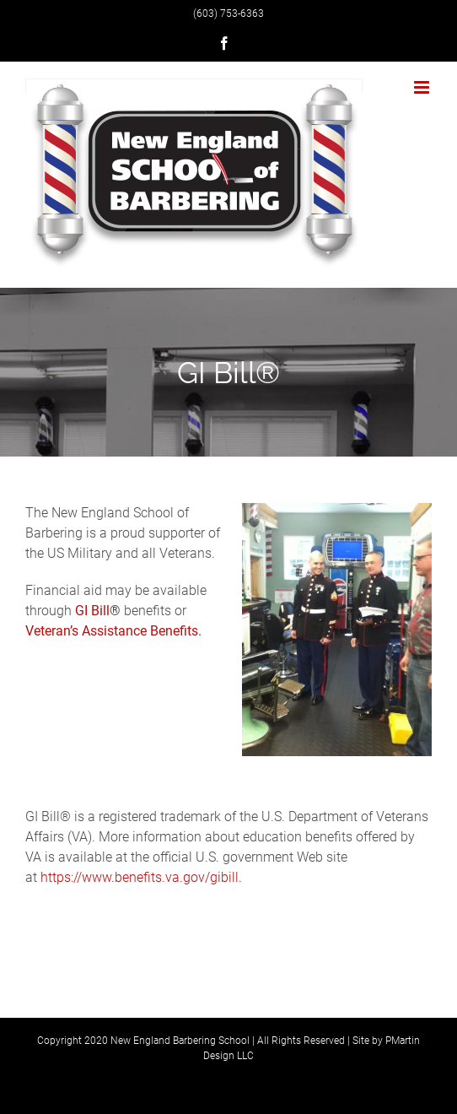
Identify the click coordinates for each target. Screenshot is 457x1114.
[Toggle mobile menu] (423, 87)
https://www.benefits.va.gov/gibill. (141, 877)
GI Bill (92, 611)
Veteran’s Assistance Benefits (111, 631)
